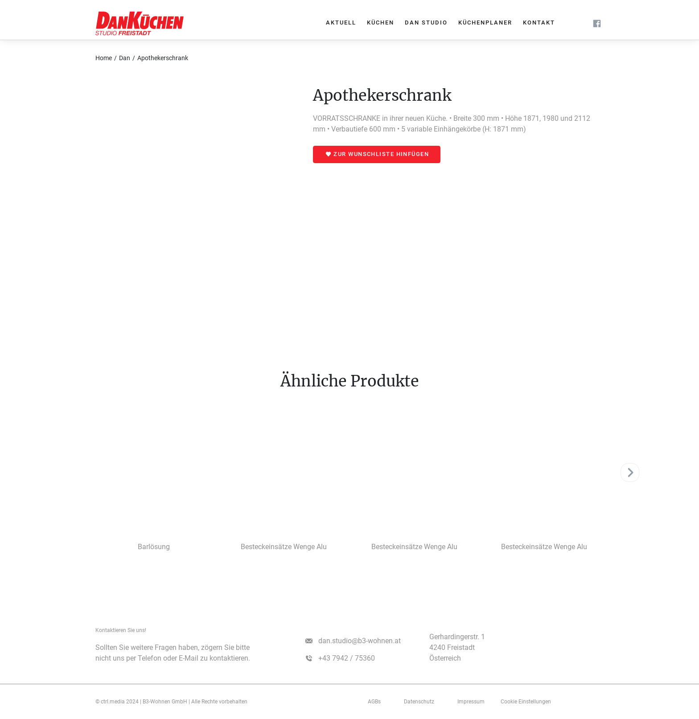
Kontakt (539, 22)
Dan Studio (426, 22)
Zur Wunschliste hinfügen (381, 154)
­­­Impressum (471, 701)
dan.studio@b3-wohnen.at (359, 641)
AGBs (374, 701)
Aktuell (341, 22)
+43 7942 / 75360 (346, 658)
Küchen (380, 22)
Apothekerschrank (162, 58)
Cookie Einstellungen (526, 701)
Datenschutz (419, 701)
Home (103, 58)
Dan (124, 58)
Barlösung (154, 546)
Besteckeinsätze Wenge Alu (284, 546)
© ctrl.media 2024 (117, 701)
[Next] (630, 472)
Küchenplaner (485, 22)
